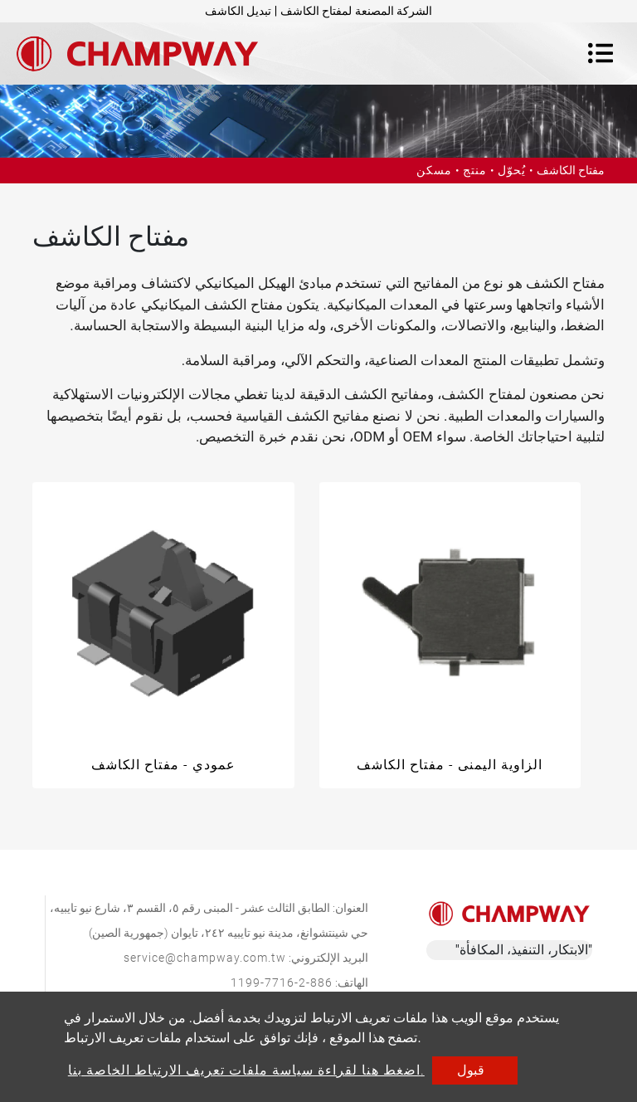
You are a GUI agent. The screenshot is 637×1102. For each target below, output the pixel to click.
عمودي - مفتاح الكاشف (163, 765)
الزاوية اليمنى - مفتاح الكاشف (449, 765)
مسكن (434, 170)
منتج (475, 170)
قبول (470, 1070)
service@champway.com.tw (205, 957)
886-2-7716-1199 (282, 982)
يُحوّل (512, 170)
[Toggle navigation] (600, 53)
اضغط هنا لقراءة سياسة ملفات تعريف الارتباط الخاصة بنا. (246, 1070)
